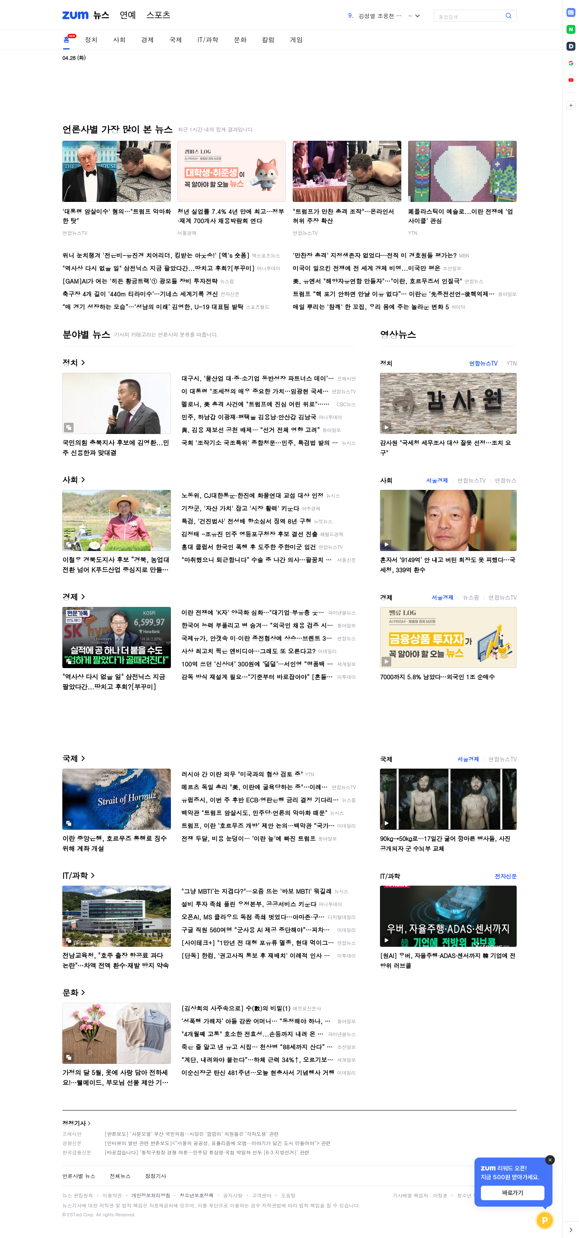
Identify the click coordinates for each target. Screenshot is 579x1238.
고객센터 (261, 1195)
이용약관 (112, 1195)
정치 (91, 39)
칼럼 (268, 39)
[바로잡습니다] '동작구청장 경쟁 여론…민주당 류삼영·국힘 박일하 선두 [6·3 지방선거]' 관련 (207, 1152)
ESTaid (74, 1214)
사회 (119, 39)
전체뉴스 (120, 1176)
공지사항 (232, 1195)
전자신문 (506, 876)
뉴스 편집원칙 (77, 1195)
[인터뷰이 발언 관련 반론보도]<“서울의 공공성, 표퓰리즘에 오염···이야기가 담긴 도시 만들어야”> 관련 (218, 1142)
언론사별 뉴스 (78, 1176)
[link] (571, 12)
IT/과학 (207, 39)
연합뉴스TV (74, 232)
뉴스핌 (471, 597)
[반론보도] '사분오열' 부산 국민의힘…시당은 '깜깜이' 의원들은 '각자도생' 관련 (192, 1133)
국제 (175, 39)
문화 (240, 39)
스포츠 (158, 15)
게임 (296, 39)
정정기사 (74, 1123)
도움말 (288, 1195)
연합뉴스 (506, 480)
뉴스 (101, 15)
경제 (147, 39)
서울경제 (187, 232)
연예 (128, 15)
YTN (412, 232)
